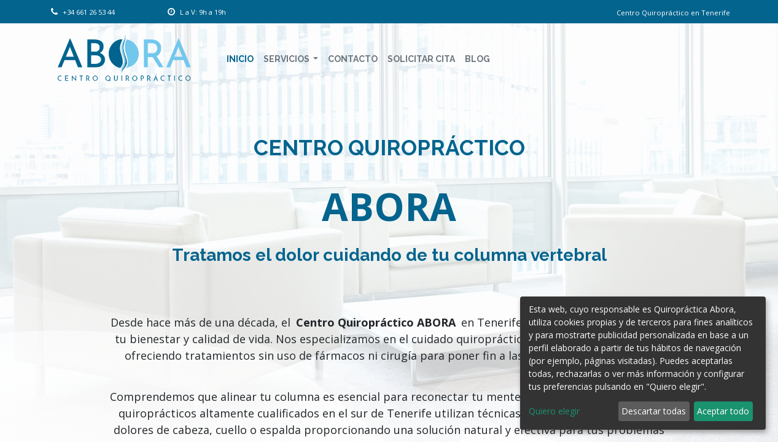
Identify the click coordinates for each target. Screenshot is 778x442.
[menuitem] (240, 59)
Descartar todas (653, 411)
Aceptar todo (723, 411)
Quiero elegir (554, 411)
